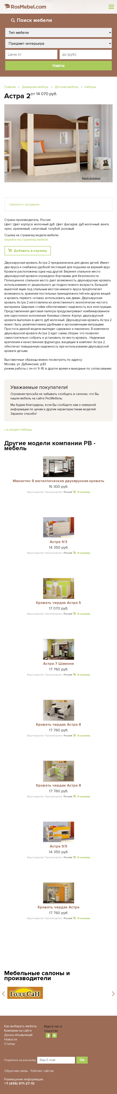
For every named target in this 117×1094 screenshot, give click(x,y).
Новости (10, 1039)
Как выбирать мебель (20, 1026)
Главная (10, 87)
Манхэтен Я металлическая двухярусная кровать (58, 481)
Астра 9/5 (58, 846)
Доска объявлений (18, 1035)
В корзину (83, 492)
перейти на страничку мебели (26, 239)
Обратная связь (16, 1071)
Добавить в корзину (30, 251)
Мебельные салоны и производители (37, 975)
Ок (82, 1059)
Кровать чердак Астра (58, 907)
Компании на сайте (18, 1030)
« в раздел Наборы (18, 430)
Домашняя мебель (35, 87)
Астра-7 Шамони (58, 663)
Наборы (90, 87)
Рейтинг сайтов (42, 1071)
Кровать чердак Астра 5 (58, 603)
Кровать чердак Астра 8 (58, 724)
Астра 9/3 (58, 542)
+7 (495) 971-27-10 (19, 1083)
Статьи (9, 1044)
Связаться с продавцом (24, 204)
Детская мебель (66, 87)
